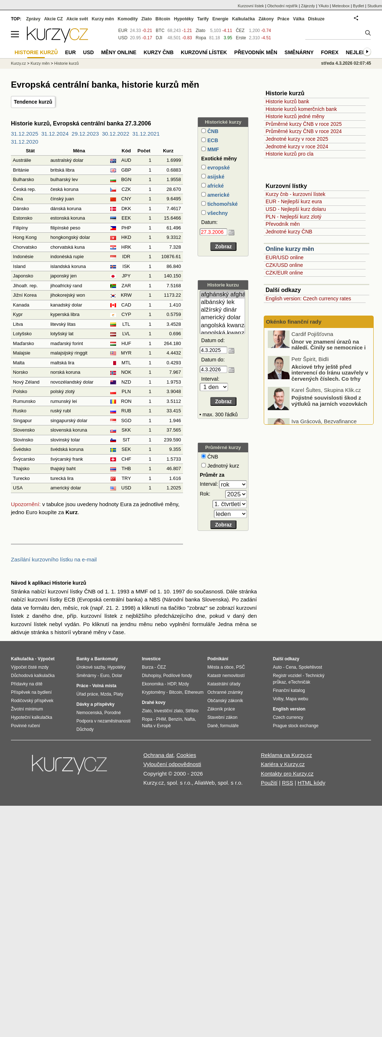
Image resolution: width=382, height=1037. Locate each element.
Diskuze (316, 18)
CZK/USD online (284, 265)
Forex (329, 52)
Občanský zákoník (225, 700)
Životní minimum (27, 709)
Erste (241, 37)
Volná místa (104, 685)
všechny (217, 213)
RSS (287, 783)
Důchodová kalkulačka (33, 675)
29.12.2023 (85, 134)
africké (215, 186)
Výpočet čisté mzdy (29, 667)
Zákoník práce (221, 709)
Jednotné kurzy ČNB (289, 232)
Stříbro (191, 710)
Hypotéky (184, 18)
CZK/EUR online (284, 273)
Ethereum (193, 692)
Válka (298, 18)
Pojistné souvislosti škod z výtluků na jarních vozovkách (329, 407)
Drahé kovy (154, 702)
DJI (159, 37)
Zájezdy (308, 6)
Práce (284, 18)
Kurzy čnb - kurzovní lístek (295, 194)
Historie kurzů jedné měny (295, 116)
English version (289, 709)
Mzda (105, 694)
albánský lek (222, 302)
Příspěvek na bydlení (31, 692)
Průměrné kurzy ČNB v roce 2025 (304, 124)
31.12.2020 (24, 142)
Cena (291, 667)
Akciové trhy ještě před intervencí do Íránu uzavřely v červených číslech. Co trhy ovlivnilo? (329, 382)
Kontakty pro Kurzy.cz (287, 773)
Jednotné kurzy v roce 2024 (297, 146)
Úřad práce (87, 694)
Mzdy (184, 683)
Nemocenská (89, 712)
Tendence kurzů (33, 102)
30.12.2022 (115, 134)
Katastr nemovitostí (226, 675)
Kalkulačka (243, 18)
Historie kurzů (66, 63)
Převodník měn (283, 224)
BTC (160, 30)
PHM (161, 719)
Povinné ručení (25, 725)
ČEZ (240, 30)
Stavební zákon (222, 717)
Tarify (203, 18)
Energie (220, 18)
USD (122, 37)
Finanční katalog (289, 690)
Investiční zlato (168, 710)
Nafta (189, 719)
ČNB (212, 131)
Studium (374, 6)
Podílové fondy (177, 675)
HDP (171, 683)
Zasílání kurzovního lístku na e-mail (54, 559)
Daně (212, 725)
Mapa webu (297, 698)
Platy (118, 694)
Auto (277, 667)
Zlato (201, 30)
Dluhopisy (151, 675)
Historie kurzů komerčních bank (301, 109)
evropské (218, 168)
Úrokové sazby (90, 667)
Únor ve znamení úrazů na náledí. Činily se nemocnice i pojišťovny (328, 354)
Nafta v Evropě (156, 725)
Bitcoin (162, 18)
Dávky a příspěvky (95, 704)
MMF (212, 149)
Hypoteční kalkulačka (31, 717)
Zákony (266, 18)
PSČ (240, 667)
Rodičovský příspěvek (32, 700)
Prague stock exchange (295, 725)
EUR (122, 30)
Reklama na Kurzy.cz (286, 755)
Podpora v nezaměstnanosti (103, 721)
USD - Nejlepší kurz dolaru (296, 209)
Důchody (84, 729)
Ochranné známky (225, 692)
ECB (212, 140)
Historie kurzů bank (287, 101)
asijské (215, 177)
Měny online (118, 52)
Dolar (117, 675)
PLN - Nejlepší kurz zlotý (293, 217)
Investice (151, 658)
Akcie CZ (53, 18)
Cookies (186, 755)
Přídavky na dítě (27, 683)
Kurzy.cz (18, 63)
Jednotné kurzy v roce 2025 (297, 139)
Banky (82, 658)
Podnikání (217, 658)
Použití (269, 783)
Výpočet (46, 658)
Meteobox (341, 6)
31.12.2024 (54, 134)
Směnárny (299, 52)
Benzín (175, 719)
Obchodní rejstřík (282, 6)
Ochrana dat (158, 755)
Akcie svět (77, 18)
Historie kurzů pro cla (290, 154)
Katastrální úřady (223, 683)
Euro (104, 675)
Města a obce (220, 667)
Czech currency (288, 717)
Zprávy (33, 18)
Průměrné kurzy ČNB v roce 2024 (304, 131)
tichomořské (222, 204)
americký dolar (222, 317)
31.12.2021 (146, 134)
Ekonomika (152, 683)
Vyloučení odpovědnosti (172, 764)
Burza (147, 667)
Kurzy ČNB (159, 52)
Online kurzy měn (290, 249)
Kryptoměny (153, 692)
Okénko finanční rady (294, 322)
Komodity (128, 18)
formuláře (229, 725)
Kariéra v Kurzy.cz (283, 764)
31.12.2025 (24, 134)
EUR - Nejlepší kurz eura (294, 201)
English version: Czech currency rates (308, 298)
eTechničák (299, 682)
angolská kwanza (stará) (222, 333)
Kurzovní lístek (251, 6)
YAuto (323, 6)
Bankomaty (106, 658)
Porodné (112, 712)
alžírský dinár (222, 310)
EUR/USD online (284, 257)
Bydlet (358, 6)
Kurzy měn (103, 18)
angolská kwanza (222, 325)
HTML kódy (311, 783)
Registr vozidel (287, 675)
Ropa (201, 37)
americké (218, 195)
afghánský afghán (222, 295)
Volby (278, 698)
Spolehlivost (310, 667)
